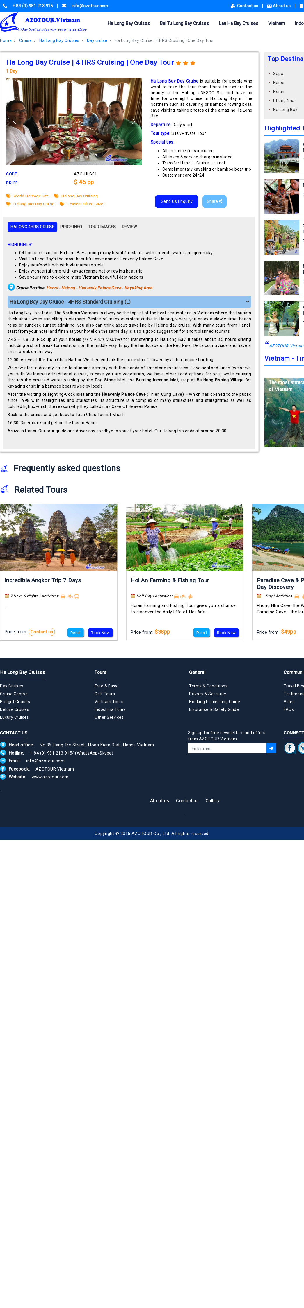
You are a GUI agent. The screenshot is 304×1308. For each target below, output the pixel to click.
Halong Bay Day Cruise (30, 204)
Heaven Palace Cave (81, 204)
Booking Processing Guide (214, 701)
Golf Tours (105, 693)
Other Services (109, 717)
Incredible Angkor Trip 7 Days (43, 580)
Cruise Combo (14, 693)
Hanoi (279, 82)
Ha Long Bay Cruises (128, 23)
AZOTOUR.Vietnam (54, 769)
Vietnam (276, 23)
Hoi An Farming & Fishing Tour (170, 580)
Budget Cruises (15, 701)
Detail (75, 632)
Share (214, 201)
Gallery (213, 800)
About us (279, 5)
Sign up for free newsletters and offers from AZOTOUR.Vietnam (227, 735)
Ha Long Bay (285, 109)
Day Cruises (11, 686)
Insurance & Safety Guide (214, 709)
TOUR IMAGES (102, 227)
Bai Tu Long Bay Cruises (184, 23)
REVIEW (129, 227)
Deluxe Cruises (14, 709)
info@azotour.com (45, 761)
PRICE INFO (71, 227)
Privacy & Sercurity (207, 693)
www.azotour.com (50, 777)
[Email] (227, 748)
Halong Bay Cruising (76, 196)
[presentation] (232, 769)
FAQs (289, 709)
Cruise (25, 40)
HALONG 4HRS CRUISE (32, 227)
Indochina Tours (110, 709)
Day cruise (97, 40)
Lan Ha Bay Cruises (238, 23)
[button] (133, 121)
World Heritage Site (27, 196)
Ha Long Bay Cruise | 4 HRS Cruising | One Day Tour (164, 40)
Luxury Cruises (14, 717)
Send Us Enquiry (177, 201)
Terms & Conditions (208, 686)
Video (289, 701)
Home (6, 40)
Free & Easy (106, 686)
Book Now (100, 632)
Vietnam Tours (109, 701)
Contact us (245, 5)
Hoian (279, 91)
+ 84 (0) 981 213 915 (51, 753)
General (197, 672)
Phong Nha (284, 100)
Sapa (278, 73)
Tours (101, 672)
